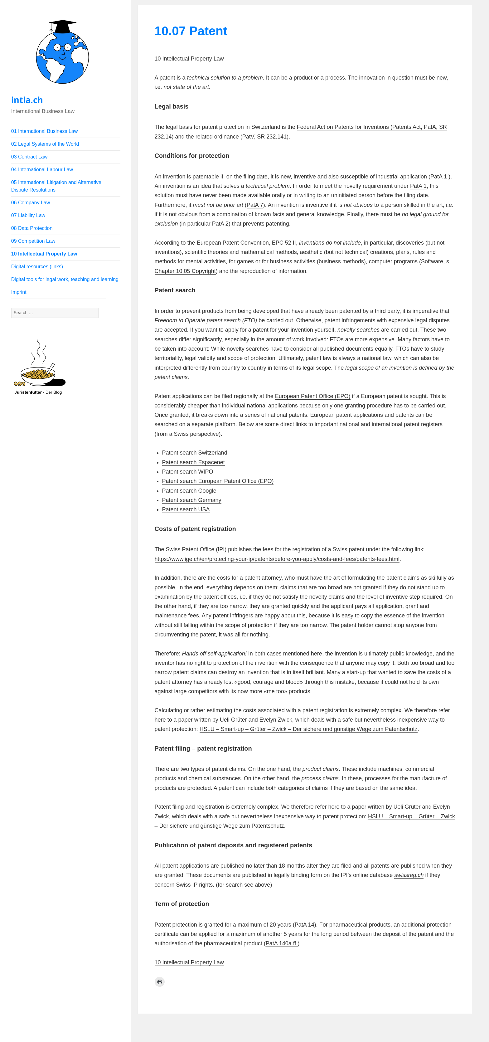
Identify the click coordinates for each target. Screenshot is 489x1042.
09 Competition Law (33, 241)
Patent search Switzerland (194, 453)
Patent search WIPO (187, 472)
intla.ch (27, 99)
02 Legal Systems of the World (45, 144)
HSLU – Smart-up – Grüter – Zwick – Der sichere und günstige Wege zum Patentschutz (309, 729)
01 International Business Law (44, 131)
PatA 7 (255, 205)
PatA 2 (220, 224)
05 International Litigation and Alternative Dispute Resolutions (56, 186)
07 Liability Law (28, 215)
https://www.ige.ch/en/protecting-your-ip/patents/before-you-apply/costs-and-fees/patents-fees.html (277, 559)
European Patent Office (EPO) (313, 396)
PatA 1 (438, 176)
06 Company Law (30, 202)
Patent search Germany (191, 500)
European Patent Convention (233, 243)
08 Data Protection (32, 228)
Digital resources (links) (37, 266)
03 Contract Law (29, 156)
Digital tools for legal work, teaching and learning (65, 279)
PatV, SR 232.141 (264, 137)
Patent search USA (186, 509)
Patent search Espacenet (193, 462)
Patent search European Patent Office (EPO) (218, 481)
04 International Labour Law (42, 169)
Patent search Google (189, 491)
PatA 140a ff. (282, 943)
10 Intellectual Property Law (44, 253)
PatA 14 (304, 925)
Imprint (19, 292)
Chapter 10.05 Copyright (185, 271)
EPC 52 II (284, 243)
